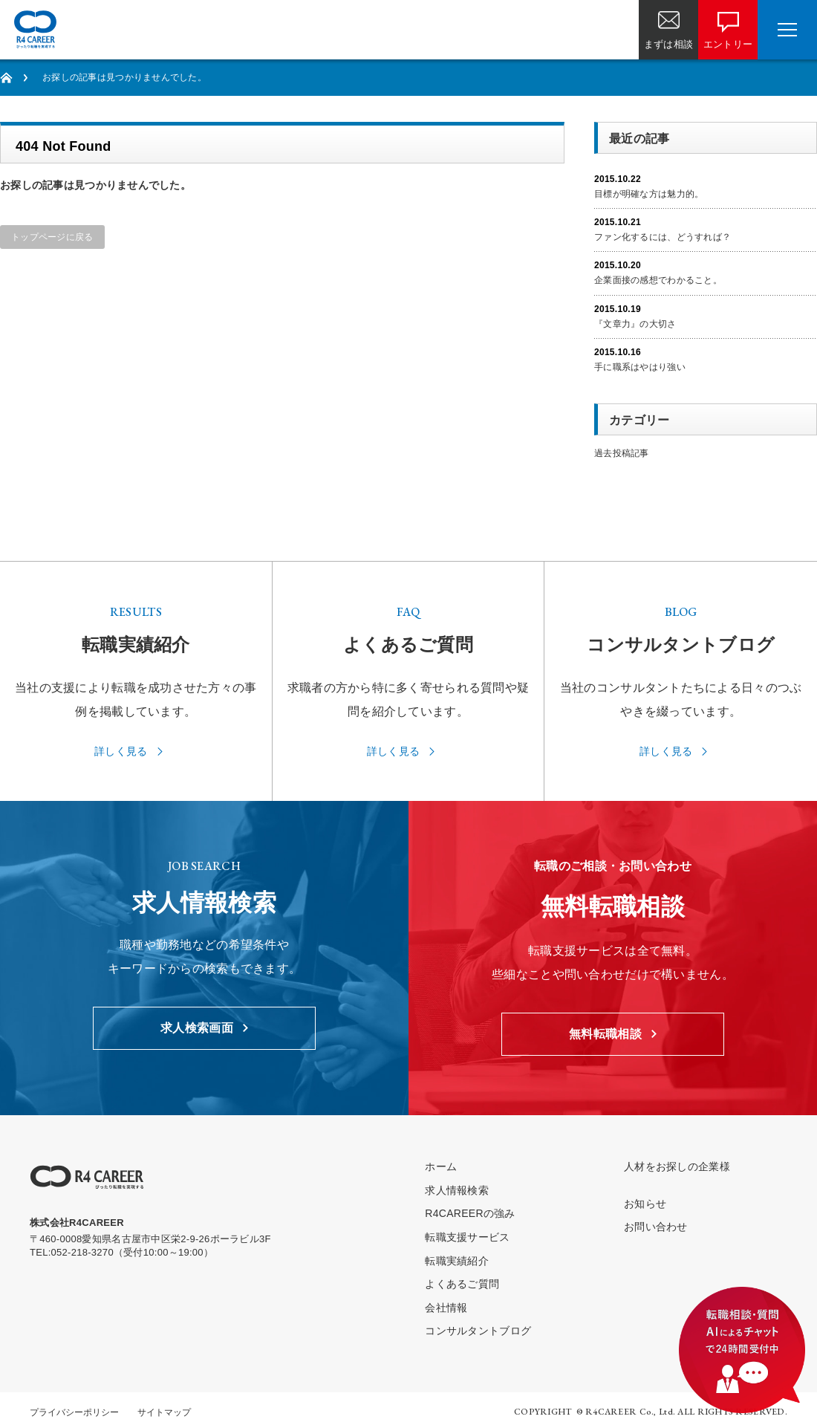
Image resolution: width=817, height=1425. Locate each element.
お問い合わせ (656, 1227)
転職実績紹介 (457, 1261)
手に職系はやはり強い (640, 367)
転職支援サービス (467, 1237)
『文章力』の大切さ (635, 324)
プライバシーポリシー (74, 1412)
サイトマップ (164, 1412)
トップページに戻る (52, 237)
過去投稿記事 (621, 453)
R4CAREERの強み (470, 1213)
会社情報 (446, 1308)
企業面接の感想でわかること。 (658, 280)
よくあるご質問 (462, 1284)
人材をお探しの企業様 (677, 1166)
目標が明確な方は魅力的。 (648, 194)
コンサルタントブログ (478, 1331)
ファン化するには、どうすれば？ (662, 237)
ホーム (441, 1166)
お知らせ (645, 1204)
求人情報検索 (457, 1190)
